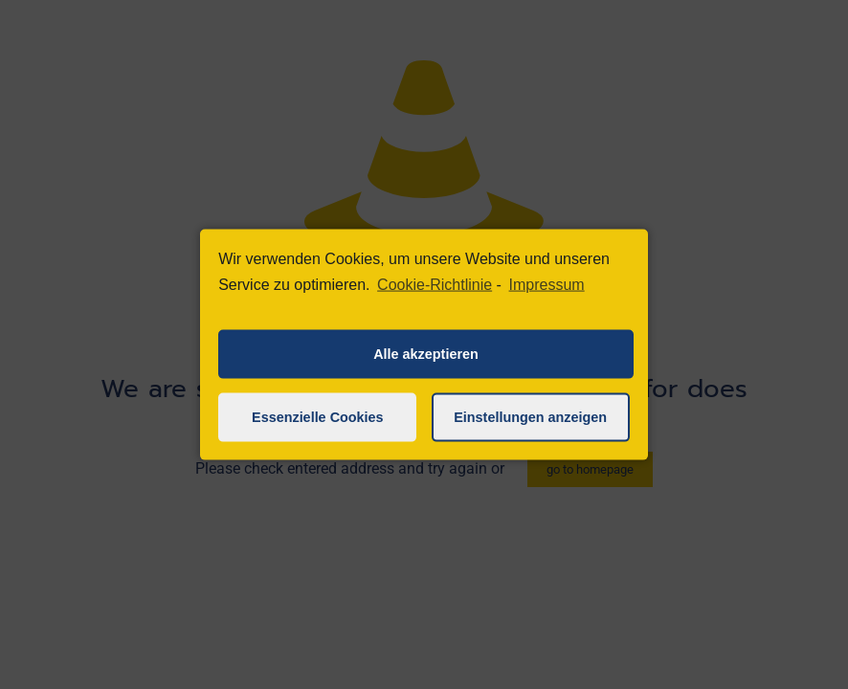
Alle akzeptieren (426, 354)
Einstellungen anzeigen (530, 417)
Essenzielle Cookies (318, 417)
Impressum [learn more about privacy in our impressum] (547, 285)
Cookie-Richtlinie (434, 285)
